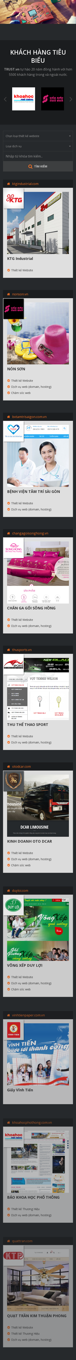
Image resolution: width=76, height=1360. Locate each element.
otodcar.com (21, 772)
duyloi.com (20, 897)
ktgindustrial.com (25, 183)
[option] (38, 12)
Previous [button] (5, 99)
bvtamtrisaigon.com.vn (29, 416)
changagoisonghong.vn (30, 534)
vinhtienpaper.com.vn (28, 1022)
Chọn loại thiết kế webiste (38, 136)
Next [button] (71, 99)
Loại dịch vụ (38, 146)
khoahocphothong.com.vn (32, 1130)
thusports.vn (22, 653)
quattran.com (22, 1248)
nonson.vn (20, 294)
